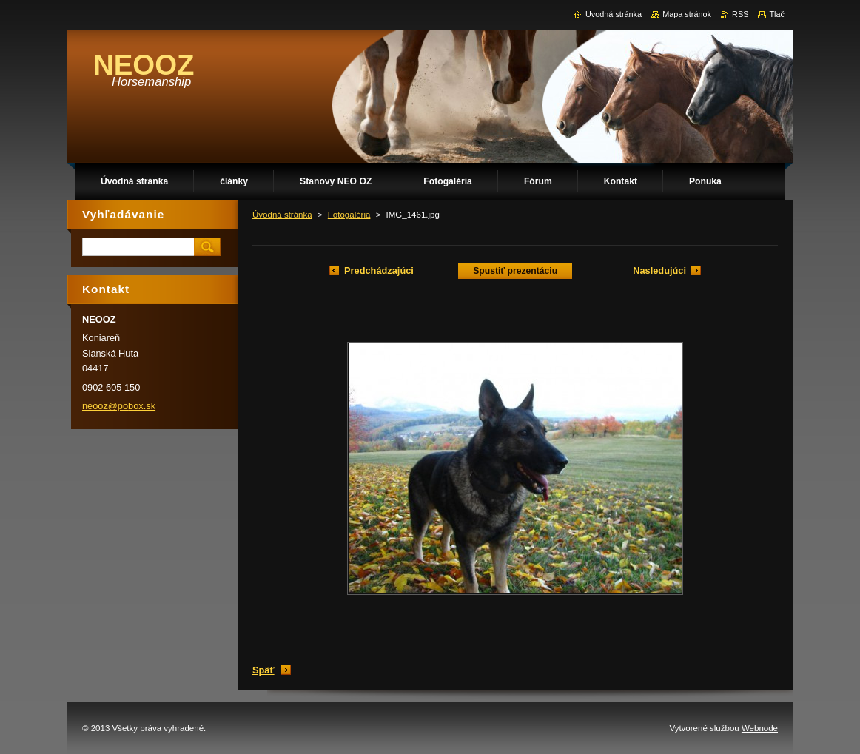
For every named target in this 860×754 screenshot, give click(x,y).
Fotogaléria (349, 214)
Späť (263, 670)
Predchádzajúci (379, 270)
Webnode (760, 728)
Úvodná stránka (282, 214)
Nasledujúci (659, 270)
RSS (740, 14)
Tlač (777, 14)
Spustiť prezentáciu (515, 271)
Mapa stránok (686, 14)
